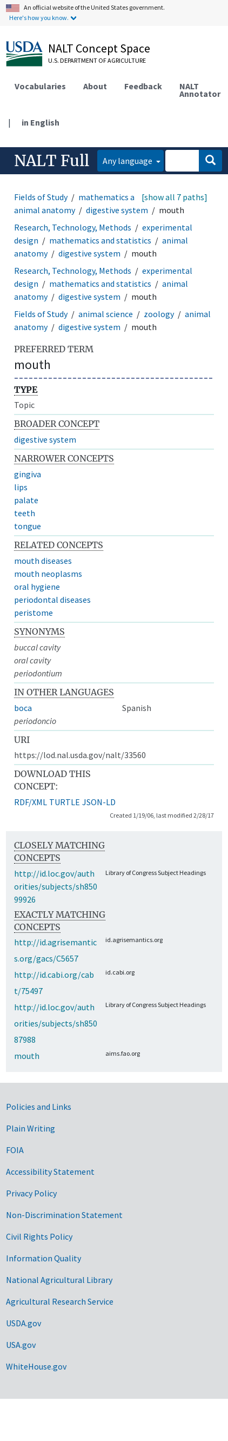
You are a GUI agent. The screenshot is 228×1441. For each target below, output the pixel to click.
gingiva (27, 474)
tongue (27, 526)
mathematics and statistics (129, 197)
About (95, 86)
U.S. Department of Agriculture (97, 60)
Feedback (143, 86)
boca (23, 707)
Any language (128, 160)
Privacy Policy (31, 1193)
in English (40, 122)
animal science (105, 313)
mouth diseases (43, 560)
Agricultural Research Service (59, 1301)
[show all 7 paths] (174, 197)
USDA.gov (23, 1323)
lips (21, 487)
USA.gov (21, 1344)
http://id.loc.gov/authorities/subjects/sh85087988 (55, 1023)
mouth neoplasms (48, 573)
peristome (33, 612)
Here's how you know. (39, 18)
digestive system (117, 210)
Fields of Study (41, 197)
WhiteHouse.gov (36, 1366)
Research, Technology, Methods (72, 227)
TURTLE (64, 802)
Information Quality (43, 1258)
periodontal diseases (52, 599)
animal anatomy (44, 210)
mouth (26, 1055)
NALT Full (51, 160)
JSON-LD (99, 802)
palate (26, 500)
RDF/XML (30, 802)
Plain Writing (30, 1128)
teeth (24, 513)
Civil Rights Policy (39, 1236)
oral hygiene (37, 586)
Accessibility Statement (50, 1171)
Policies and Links (38, 1106)
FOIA (15, 1149)
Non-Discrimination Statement (64, 1214)
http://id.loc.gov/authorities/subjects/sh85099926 (55, 886)
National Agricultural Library (59, 1279)
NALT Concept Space (99, 48)
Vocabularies (40, 86)
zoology (159, 313)
